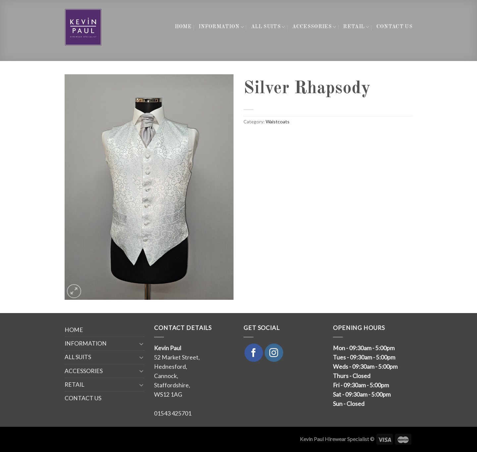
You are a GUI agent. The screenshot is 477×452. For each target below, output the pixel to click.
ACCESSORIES (314, 27)
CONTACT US (394, 27)
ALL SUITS (268, 27)
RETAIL (356, 27)
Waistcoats (278, 121)
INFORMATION (221, 27)
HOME (183, 27)
